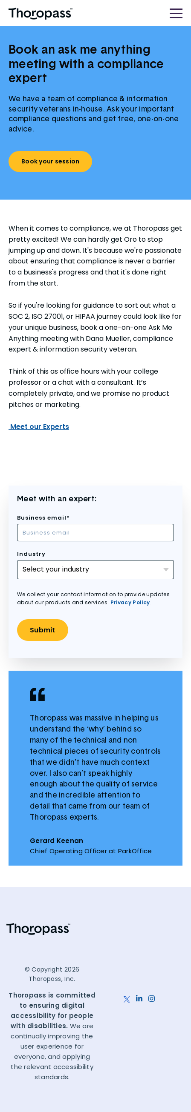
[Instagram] (151, 994)
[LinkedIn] (139, 994)
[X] (127, 994)
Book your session (50, 161)
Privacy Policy (130, 602)
